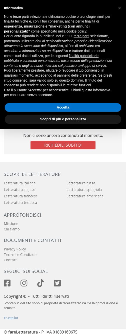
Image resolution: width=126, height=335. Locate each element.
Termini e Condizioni (20, 254)
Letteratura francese (21, 196)
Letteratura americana (85, 196)
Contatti (11, 259)
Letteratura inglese (19, 189)
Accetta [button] (63, 107)
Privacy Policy (15, 249)
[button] (120, 8)
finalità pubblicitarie (83, 56)
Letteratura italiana (20, 183)
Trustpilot (11, 317)
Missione (11, 223)
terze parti (81, 36)
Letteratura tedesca (20, 202)
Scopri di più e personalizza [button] (63, 119)
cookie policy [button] (76, 31)
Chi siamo (12, 229)
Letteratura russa (80, 183)
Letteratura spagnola (84, 189)
